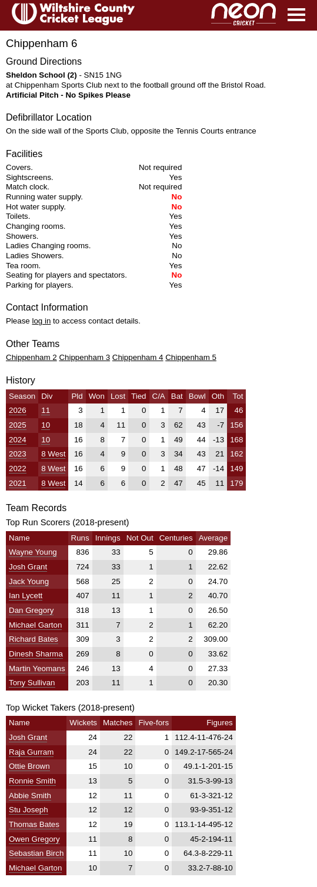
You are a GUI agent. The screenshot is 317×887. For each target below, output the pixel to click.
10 (45, 425)
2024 (17, 439)
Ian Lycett (25, 595)
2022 (17, 468)
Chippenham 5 (190, 357)
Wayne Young (33, 552)
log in (41, 320)
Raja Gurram (31, 752)
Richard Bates (33, 639)
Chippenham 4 (137, 357)
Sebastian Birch (36, 853)
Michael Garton (35, 625)
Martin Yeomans (37, 668)
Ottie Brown (29, 766)
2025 (17, 425)
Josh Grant (28, 566)
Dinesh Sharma (36, 653)
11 (45, 410)
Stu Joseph (28, 809)
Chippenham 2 (31, 357)
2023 (17, 453)
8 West (53, 453)
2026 (17, 410)
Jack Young (29, 581)
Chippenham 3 (84, 357)
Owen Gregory (34, 839)
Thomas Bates (34, 824)
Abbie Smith (30, 795)
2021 (17, 483)
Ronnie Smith (32, 780)
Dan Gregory (31, 610)
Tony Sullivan (32, 682)
